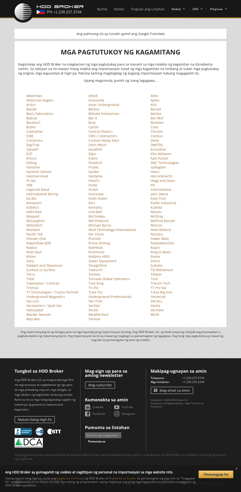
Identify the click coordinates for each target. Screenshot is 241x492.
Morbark (33, 229)
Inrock (93, 189)
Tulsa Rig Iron (161, 292)
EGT (29, 154)
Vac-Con (32, 301)
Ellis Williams (161, 154)
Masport (33, 216)
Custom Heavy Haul (103, 140)
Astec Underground (103, 104)
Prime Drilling (99, 243)
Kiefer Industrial (163, 203)
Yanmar (94, 319)
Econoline (158, 149)
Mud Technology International (112, 229)
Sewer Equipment (102, 261)
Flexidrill (95, 162)
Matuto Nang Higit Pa (35, 419)
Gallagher (158, 167)
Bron (92, 122)
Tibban (156, 274)
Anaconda (96, 100)
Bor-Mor (157, 118)
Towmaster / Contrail (42, 283)
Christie (157, 131)
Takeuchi (95, 270)
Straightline (97, 265)
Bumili (102, 9)
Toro (154, 279)
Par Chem (96, 234)
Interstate (96, 194)
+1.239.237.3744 (193, 378)
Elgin (92, 154)
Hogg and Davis (163, 180)
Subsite (156, 265)
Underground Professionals (110, 296)
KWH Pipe (34, 212)
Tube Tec (95, 292)
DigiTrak (32, 145)
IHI (153, 185)
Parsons (157, 234)
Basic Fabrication (39, 113)
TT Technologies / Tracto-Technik (52, 292)
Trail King (96, 283)
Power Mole (160, 238)
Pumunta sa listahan (107, 427)
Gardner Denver (39, 171)
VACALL (156, 301)
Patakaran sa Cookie (122, 478)
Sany (30, 261)
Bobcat (31, 118)
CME (29, 136)
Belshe (156, 113)
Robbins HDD (98, 256)
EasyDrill (95, 149)
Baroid (156, 109)
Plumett (94, 238)
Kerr (91, 203)
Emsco (31, 158)
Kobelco (32, 207)
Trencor (32, 287)
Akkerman (34, 96)
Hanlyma (95, 176)
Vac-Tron (95, 301)
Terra (30, 274)
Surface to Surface (40, 270)
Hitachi (94, 180)
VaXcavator (35, 310)
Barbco (94, 109)
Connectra (34, 140)
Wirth (155, 314)
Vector (93, 310)
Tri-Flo (93, 287)
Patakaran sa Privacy (70, 478)
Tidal (30, 279)
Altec (154, 96)
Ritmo (31, 256)
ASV (154, 104)
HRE (29, 185)
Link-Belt (95, 212)
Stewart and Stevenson (44, 265)
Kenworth (34, 203)
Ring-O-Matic (161, 252)
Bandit (31, 109)
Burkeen (157, 122)
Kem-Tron (158, 198)
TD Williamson (162, 270)
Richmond (96, 252)
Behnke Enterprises (103, 113)
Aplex (155, 100)
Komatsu (95, 207)
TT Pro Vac (159, 287)
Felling (31, 162)
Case (154, 127)
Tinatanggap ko (216, 474)
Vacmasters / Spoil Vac (44, 305)
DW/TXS (157, 145)
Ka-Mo (31, 198)
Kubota (156, 207)
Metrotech (34, 225)
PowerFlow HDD (38, 243)
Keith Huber (98, 198)
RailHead (95, 247)
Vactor (156, 305)
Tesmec (94, 274)
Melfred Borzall (163, 221)
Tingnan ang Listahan (148, 9)
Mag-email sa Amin (175, 390)
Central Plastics (100, 131)
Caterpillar (34, 131)
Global (176, 9)
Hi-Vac (31, 180)
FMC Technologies (165, 162)
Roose (155, 256)
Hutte (92, 185)
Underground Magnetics (45, 296)
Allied (92, 96)
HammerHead (37, 176)
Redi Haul (34, 252)
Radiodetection (162, 243)
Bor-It (92, 118)
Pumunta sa (96, 441)
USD (195, 9)
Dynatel (32, 149)
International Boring (42, 194)
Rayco (155, 247)
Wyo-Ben (33, 319)
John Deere (159, 194)
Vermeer (157, 310)
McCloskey (96, 216)
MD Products (98, 221)
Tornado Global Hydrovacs (109, 279)
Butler (31, 127)
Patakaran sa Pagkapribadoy (167, 403)
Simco (155, 261)
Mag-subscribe (100, 385)
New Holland (161, 229)
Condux (157, 136)
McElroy (157, 216)
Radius (31, 247)
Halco (155, 171)
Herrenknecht (161, 176)
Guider (93, 171)
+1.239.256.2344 (193, 382)
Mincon (156, 225)
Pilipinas (216, 9)
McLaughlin (35, 221)
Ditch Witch (97, 145)
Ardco (31, 104)
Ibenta (119, 9)
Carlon (93, 127)
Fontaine (33, 167)
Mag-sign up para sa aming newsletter (106, 373)
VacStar (94, 305)
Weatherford (98, 314)
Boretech (33, 122)
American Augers (39, 100)
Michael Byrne (99, 225)
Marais (156, 212)
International (161, 189)
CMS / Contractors (102, 136)
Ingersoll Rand (37, 189)
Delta (155, 140)
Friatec (93, 167)
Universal (158, 296)
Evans (93, 158)
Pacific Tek (34, 234)
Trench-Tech (160, 283)
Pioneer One (36, 238)
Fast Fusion (159, 158)
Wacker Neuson (38, 314)
